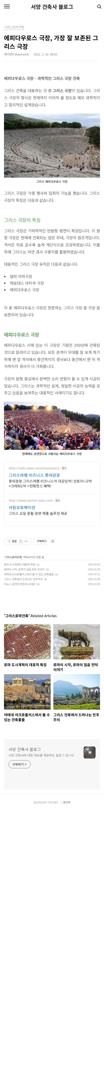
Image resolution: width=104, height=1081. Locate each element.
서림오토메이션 (22, 673)
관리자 (66, 1072)
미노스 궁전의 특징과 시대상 (19, 750)
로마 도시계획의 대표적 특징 (19, 730)
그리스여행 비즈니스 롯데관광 (34, 640)
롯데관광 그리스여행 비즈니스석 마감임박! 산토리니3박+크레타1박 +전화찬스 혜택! (50, 649)
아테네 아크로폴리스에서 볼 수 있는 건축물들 (29, 740)
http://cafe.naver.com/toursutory (34, 634)
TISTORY (53, 1072)
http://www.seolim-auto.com (31, 666)
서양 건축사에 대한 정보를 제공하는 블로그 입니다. (41, 1025)
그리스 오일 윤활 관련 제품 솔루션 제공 (38, 678)
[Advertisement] (52, 96)
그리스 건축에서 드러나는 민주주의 (23, 745)
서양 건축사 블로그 (52, 6)
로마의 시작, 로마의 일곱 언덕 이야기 (24, 735)
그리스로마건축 (13, 723)
